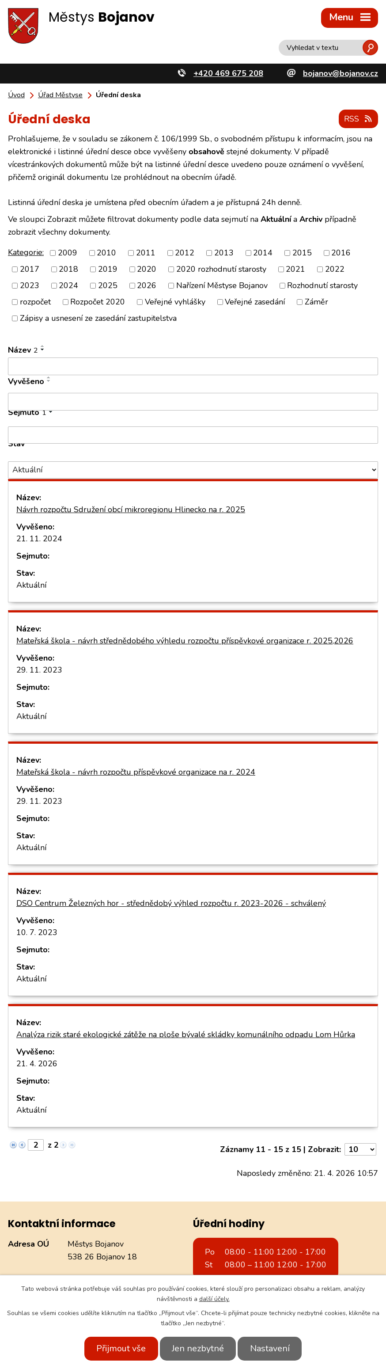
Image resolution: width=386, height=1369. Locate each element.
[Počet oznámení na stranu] (360, 1148)
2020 (146, 268)
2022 (334, 268)
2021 (295, 268)
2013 (224, 252)
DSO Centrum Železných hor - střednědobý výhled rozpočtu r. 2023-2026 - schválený (171, 902)
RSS (358, 118)
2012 (184, 252)
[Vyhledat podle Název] (193, 366)
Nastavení (274, 1348)
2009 (67, 252)
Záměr (316, 301)
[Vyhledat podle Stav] (193, 469)
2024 (68, 285)
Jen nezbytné (198, 1348)
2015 (302, 252)
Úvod (16, 95)
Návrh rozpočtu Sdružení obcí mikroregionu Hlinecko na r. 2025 (130, 508)
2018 (68, 268)
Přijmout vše (117, 1348)
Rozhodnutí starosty (322, 285)
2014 (262, 252)
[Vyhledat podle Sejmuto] (193, 434)
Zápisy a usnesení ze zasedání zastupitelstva (98, 317)
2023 (29, 285)
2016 (341, 252)
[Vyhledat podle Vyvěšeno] (193, 401)
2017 (29, 268)
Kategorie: (26, 251)
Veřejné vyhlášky (175, 301)
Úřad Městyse (60, 95)
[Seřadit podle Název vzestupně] (43, 345)
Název (23, 349)
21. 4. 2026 (36, 1062)
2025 (107, 285)
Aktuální (31, 584)
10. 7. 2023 (36, 931)
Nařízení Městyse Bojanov (222, 285)
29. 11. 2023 (39, 669)
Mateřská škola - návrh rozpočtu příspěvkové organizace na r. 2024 (135, 771)
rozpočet (35, 301)
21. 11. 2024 (39, 537)
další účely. (214, 1299)
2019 (107, 268)
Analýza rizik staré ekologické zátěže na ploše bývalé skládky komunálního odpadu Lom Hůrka (185, 1033)
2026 (146, 285)
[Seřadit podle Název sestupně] (43, 349)
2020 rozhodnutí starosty (221, 268)
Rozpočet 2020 (97, 301)
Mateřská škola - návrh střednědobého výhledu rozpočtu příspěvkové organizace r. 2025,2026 (184, 640)
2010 (106, 252)
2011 (145, 252)
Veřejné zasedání (255, 301)
